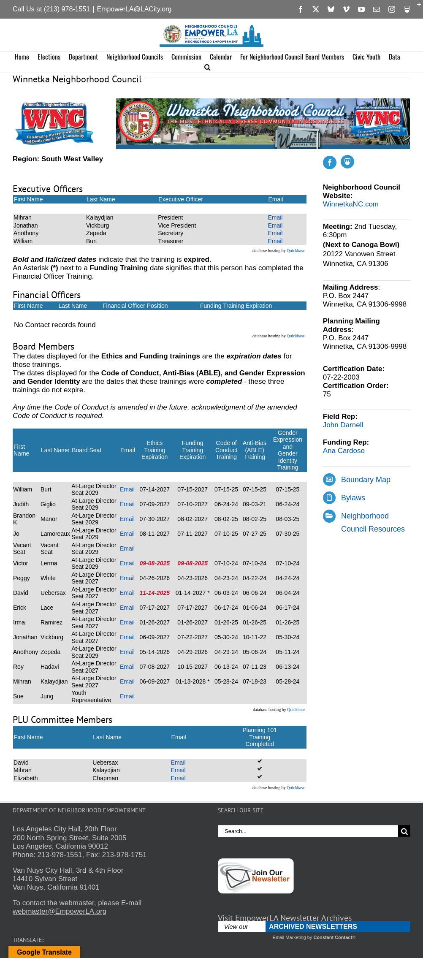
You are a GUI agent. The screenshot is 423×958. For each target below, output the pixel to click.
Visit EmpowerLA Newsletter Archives (285, 917)
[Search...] (308, 831)
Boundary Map (365, 479)
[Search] (404, 831)
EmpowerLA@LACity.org (134, 9)
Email (275, 217)
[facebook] (329, 162)
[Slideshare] (347, 161)
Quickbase (295, 250)
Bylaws (353, 498)
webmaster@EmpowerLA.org (59, 911)
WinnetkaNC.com (351, 204)
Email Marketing (289, 937)
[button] (207, 67)
